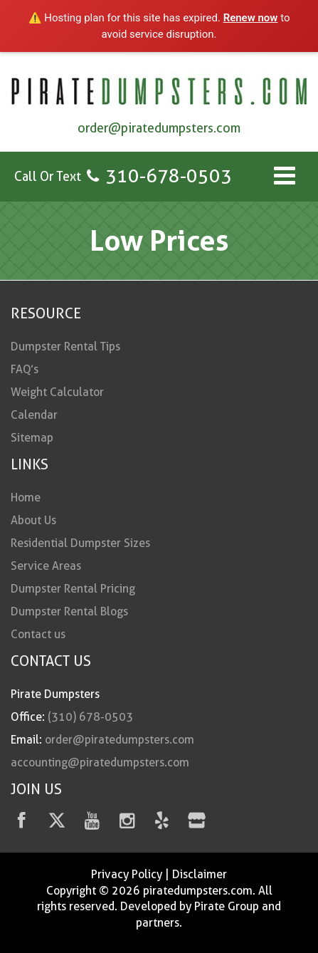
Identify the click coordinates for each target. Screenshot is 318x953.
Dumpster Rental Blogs (69, 611)
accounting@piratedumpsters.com (100, 762)
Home (26, 497)
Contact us (38, 634)
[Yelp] (162, 823)
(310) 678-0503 (90, 717)
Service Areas (46, 566)
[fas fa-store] (197, 823)
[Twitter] (57, 823)
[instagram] (127, 823)
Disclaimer (199, 874)
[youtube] (92, 823)
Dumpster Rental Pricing (73, 588)
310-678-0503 (168, 176)
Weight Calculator (57, 392)
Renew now (250, 17)
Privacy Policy (126, 874)
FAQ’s (24, 369)
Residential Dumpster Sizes (80, 543)
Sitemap (32, 437)
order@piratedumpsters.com (159, 127)
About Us (33, 520)
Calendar (34, 415)
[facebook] (22, 823)
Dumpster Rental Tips (65, 346)
